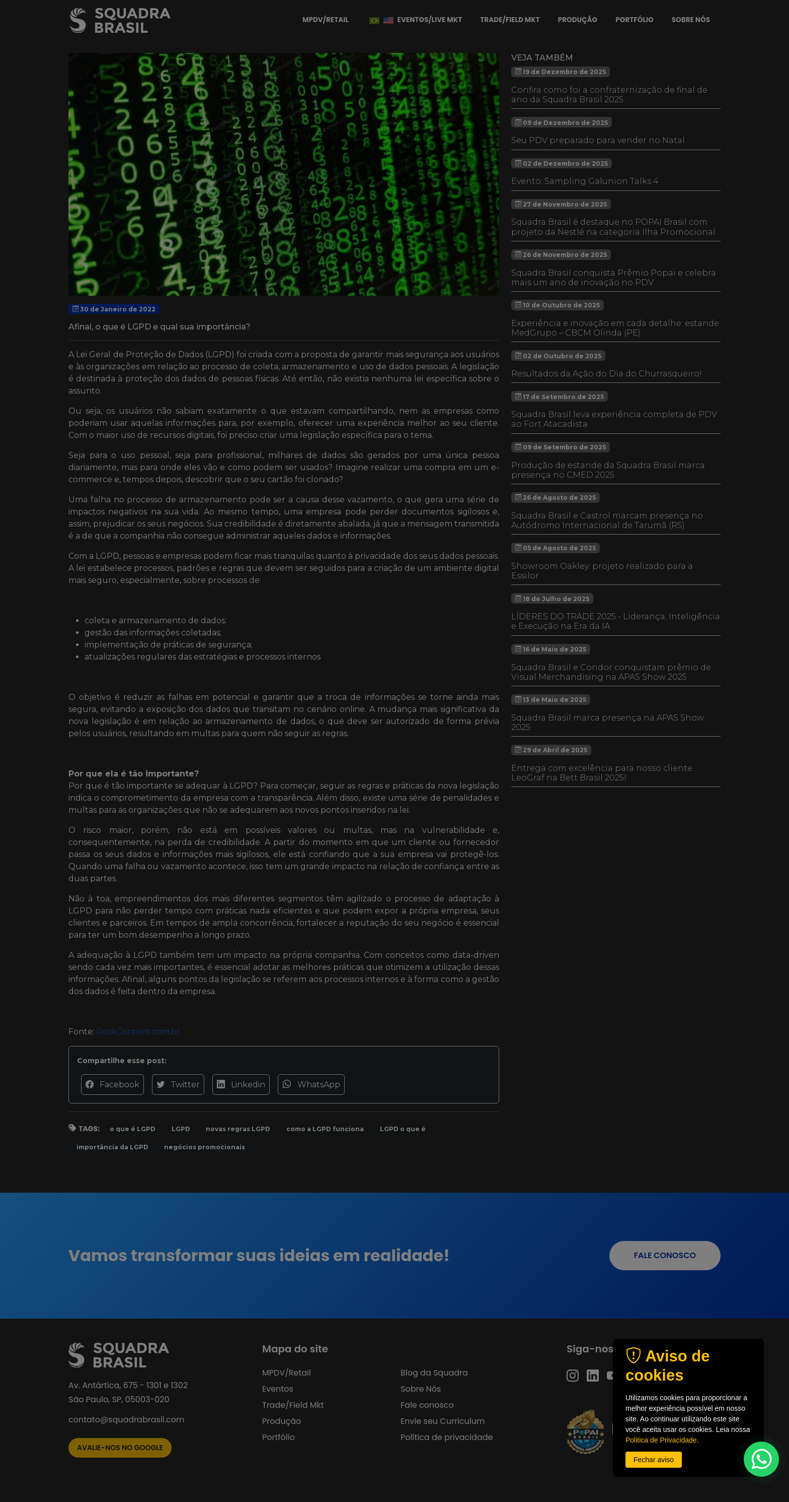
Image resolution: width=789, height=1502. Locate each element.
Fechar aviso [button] (654, 1460)
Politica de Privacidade (661, 1440)
